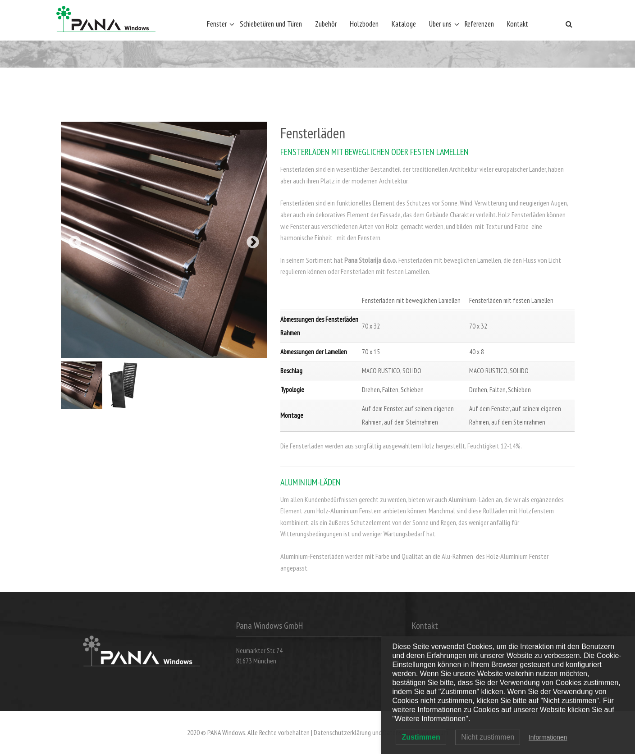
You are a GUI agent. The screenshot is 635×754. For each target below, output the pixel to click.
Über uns (440, 24)
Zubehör (326, 24)
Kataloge (404, 24)
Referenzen (479, 24)
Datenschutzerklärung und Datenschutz (365, 732)
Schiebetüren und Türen (271, 24)
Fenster (217, 24)
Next (253, 242)
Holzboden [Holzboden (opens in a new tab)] (364, 24)
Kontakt (517, 24)
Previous (75, 242)
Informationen (548, 737)
